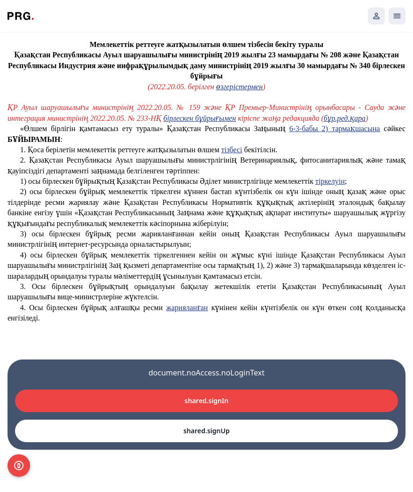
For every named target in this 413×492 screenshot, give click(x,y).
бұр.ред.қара (345, 118)
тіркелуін (330, 181)
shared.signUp (206, 430)
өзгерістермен (239, 87)
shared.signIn (206, 400)
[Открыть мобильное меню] (397, 16)
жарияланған (187, 308)
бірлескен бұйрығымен (200, 118)
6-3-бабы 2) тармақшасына (334, 129)
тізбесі (231, 150)
